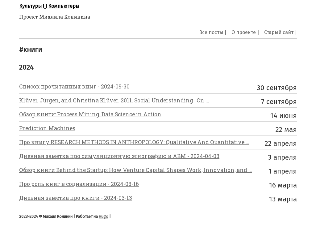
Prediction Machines (47, 128)
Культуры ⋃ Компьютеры (49, 6)
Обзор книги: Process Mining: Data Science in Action (90, 114)
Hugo (103, 216)
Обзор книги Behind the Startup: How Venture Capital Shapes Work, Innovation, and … (135, 170)
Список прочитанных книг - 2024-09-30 (74, 86)
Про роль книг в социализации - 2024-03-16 (79, 183)
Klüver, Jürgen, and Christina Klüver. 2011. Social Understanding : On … (114, 100)
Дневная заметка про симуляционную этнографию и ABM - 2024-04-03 (119, 156)
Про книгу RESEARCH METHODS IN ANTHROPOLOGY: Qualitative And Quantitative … (134, 142)
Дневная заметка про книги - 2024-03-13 (75, 197)
